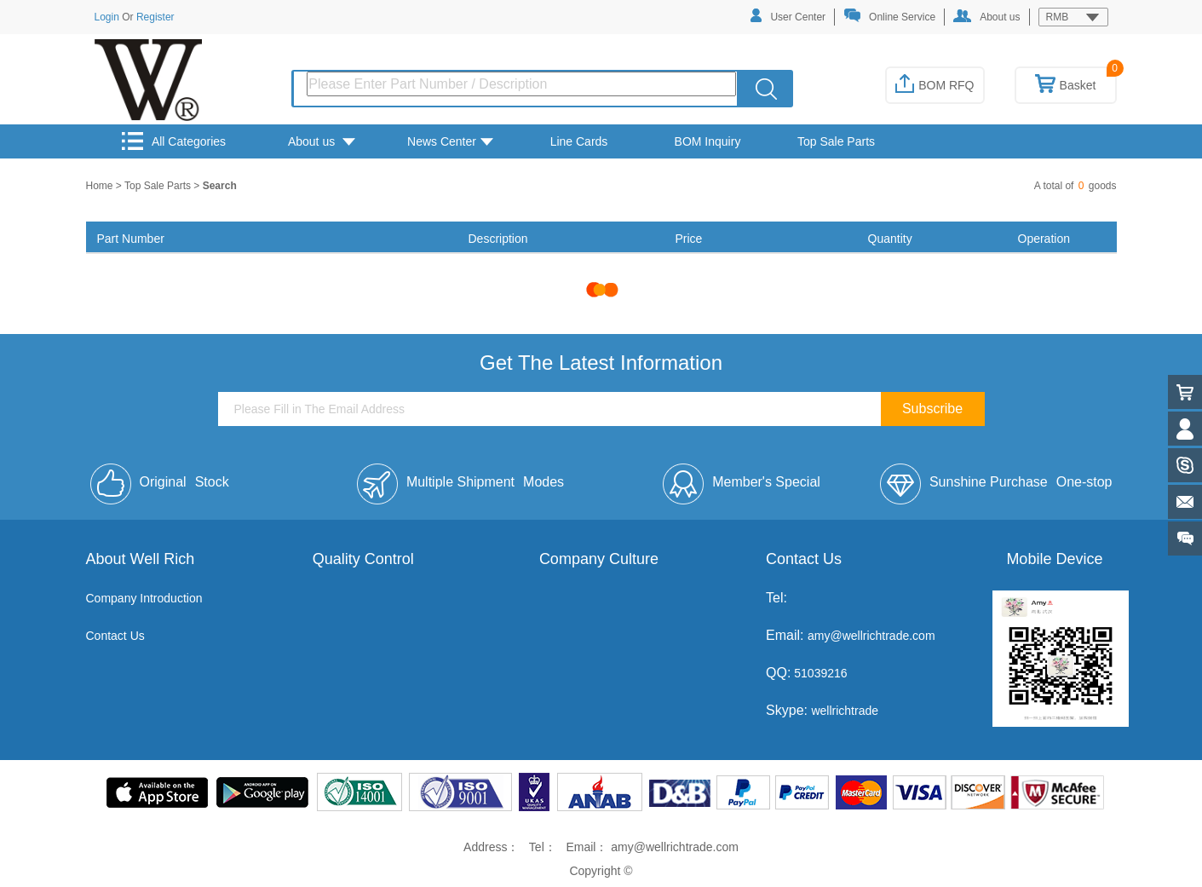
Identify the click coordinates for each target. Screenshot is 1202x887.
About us (986, 16)
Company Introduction (144, 598)
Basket (1065, 85)
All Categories (174, 141)
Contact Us (115, 635)
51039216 (819, 673)
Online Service (889, 16)
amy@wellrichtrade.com (871, 635)
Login (107, 17)
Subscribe (932, 408)
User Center (788, 16)
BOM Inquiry (708, 141)
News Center (450, 141)
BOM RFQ (934, 85)
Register (155, 17)
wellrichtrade (844, 710)
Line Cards (579, 141)
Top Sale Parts (836, 141)
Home (101, 186)
